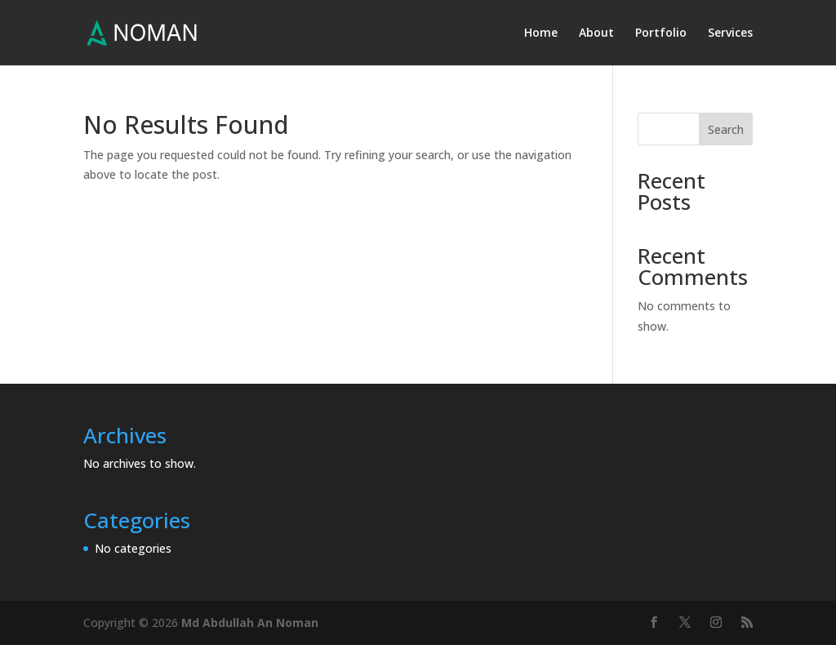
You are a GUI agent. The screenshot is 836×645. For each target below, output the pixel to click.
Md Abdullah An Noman (249, 622)
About (596, 33)
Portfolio (661, 33)
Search (726, 129)
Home (541, 33)
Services (730, 33)
